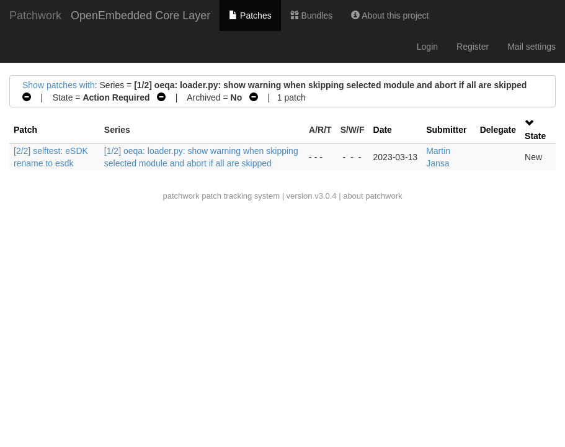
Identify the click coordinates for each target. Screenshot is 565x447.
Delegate (498, 130)
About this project (390, 15)
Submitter (446, 130)
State (535, 136)
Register (472, 47)
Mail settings (531, 47)
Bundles (311, 15)
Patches (250, 15)
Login (427, 47)
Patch (25, 130)
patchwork (180, 196)
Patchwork (35, 15)
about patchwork (372, 196)
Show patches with (58, 85)
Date (382, 130)
